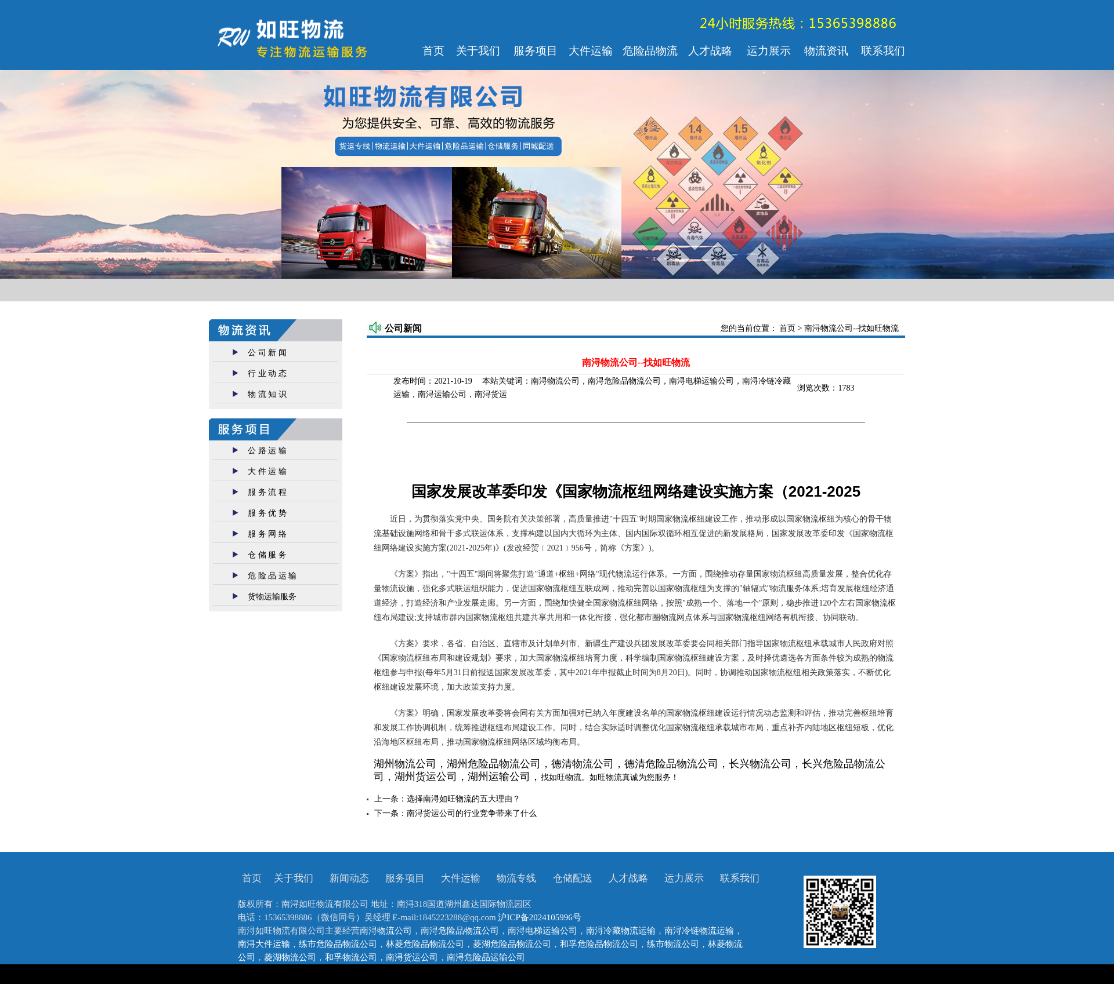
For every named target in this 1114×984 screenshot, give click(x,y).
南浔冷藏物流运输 (621, 930)
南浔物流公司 (555, 381)
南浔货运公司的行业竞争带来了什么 (472, 813)
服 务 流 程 (267, 492)
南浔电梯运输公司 (701, 381)
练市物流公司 (673, 944)
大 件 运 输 (267, 471)
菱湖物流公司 (290, 957)
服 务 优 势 (267, 513)
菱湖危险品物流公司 (512, 944)
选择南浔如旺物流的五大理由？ (463, 799)
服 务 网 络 (267, 534)
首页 (788, 328)
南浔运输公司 (442, 394)
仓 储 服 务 (267, 555)
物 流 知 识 (267, 394)
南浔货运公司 (412, 957)
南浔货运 (491, 394)
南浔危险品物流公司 (624, 381)
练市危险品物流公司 (338, 944)
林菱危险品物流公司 (425, 944)
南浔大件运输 (264, 944)
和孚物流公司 (351, 957)
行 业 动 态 (267, 373)
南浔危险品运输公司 (486, 957)
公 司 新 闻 (267, 352)
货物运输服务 (272, 596)
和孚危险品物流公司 (599, 944)
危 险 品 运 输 (272, 575)
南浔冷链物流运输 (699, 930)
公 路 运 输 (267, 450)
